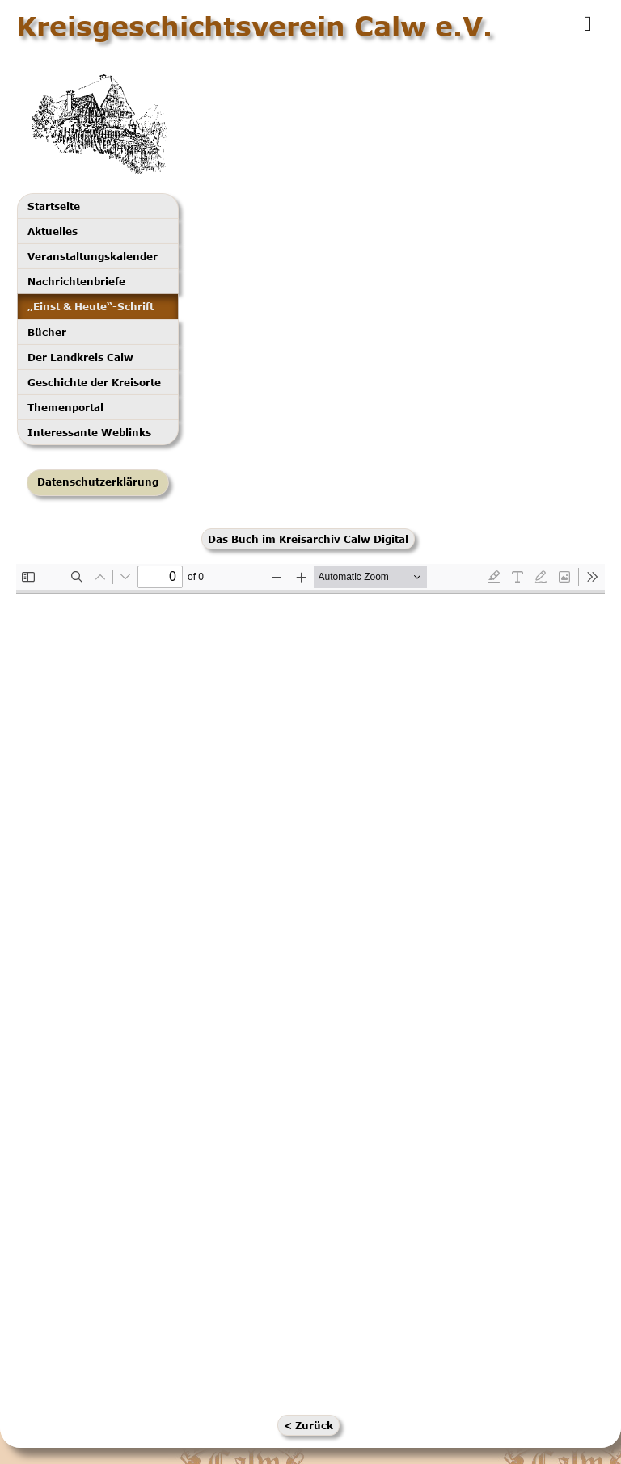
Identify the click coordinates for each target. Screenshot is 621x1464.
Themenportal (65, 407)
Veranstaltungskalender (92, 256)
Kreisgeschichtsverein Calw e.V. (254, 26)
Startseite (53, 206)
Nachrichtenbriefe (76, 281)
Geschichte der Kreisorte (94, 382)
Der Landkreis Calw (80, 357)
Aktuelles (52, 231)
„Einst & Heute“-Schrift (90, 306)
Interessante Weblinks (89, 432)
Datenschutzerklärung (97, 482)
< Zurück (308, 1425)
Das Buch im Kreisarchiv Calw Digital (308, 539)
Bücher (46, 332)
